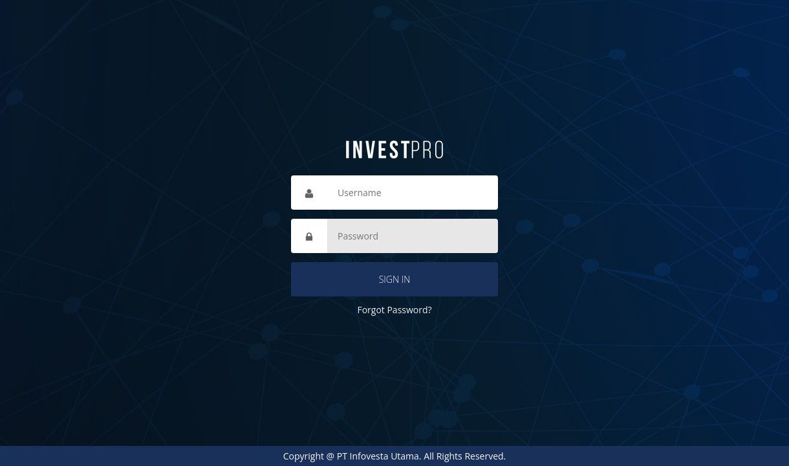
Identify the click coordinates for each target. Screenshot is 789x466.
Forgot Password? (394, 310)
